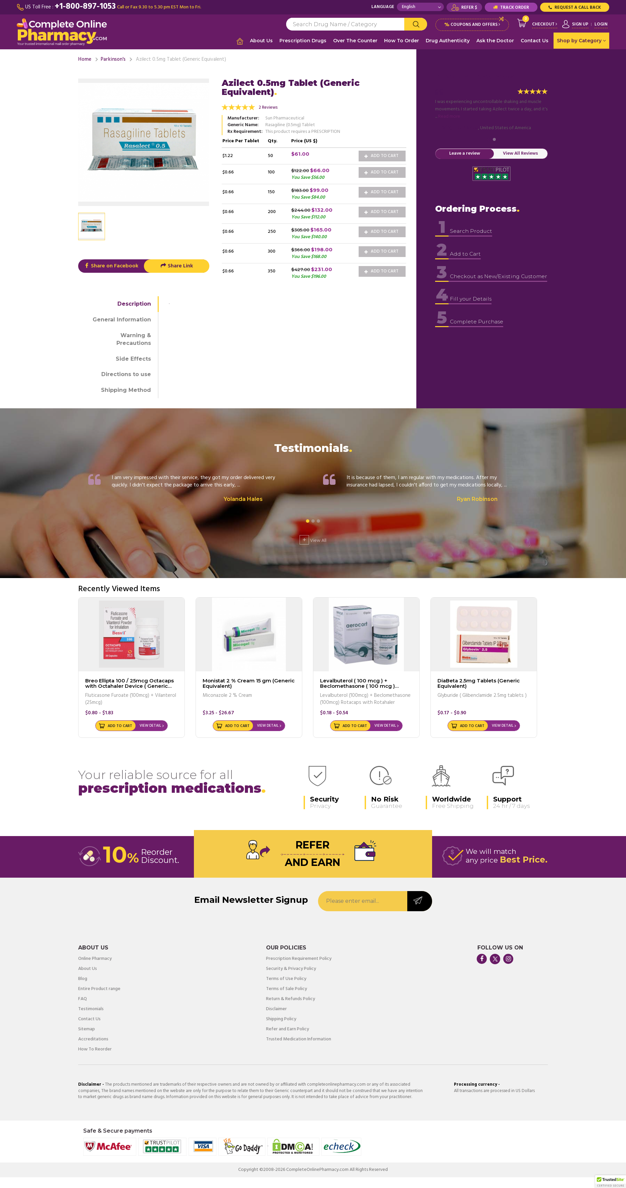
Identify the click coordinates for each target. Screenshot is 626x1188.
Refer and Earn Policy (287, 1029)
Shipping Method (126, 389)
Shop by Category (581, 41)
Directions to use (126, 374)
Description (134, 303)
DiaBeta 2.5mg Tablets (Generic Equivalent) (478, 683)
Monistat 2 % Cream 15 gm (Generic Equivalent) (249, 683)
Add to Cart (381, 155)
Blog (82, 978)
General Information (122, 319)
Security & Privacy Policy (291, 968)
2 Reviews (268, 107)
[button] (610, 1181)
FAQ (82, 998)
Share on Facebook (111, 265)
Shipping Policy (281, 1019)
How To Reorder (95, 1049)
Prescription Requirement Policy (298, 958)
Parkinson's (113, 59)
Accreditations (93, 1039)
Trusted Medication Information (298, 1039)
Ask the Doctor (495, 41)
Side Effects (133, 358)
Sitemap (86, 1029)
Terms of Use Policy (286, 978)
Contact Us (535, 41)
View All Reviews (520, 153)
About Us (261, 41)
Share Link (176, 265)
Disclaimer (276, 1008)
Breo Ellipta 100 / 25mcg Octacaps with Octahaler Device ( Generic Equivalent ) (129, 685)
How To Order (401, 41)
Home (84, 59)
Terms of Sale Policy (286, 988)
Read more (449, 116)
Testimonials (91, 1008)
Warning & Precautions (133, 339)
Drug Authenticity (448, 41)
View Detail (150, 725)
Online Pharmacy (95, 958)
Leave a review (464, 153)
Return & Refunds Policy (290, 998)
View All (313, 539)
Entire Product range (99, 988)
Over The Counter (355, 41)
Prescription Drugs (302, 41)
